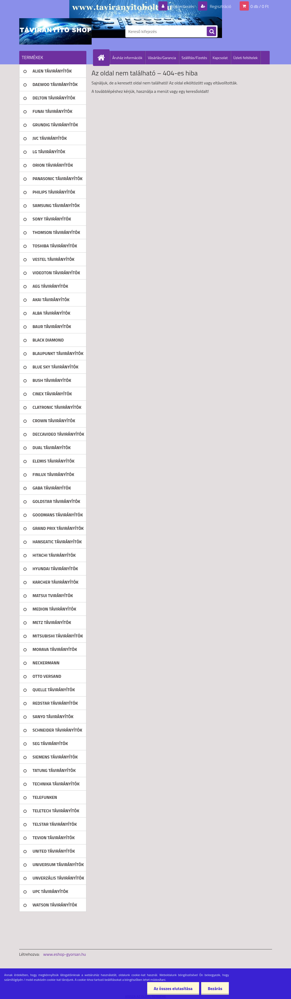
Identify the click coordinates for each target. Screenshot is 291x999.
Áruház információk (127, 57)
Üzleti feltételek (245, 57)
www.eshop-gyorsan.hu (64, 954)
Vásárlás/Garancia (162, 57)
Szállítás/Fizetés (194, 57)
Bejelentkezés (182, 6)
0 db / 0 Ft (259, 6)
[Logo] (55, 31)
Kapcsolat (220, 57)
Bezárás (215, 988)
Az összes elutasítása (173, 988)
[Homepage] (103, 57)
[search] (211, 32)
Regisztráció (220, 6)
